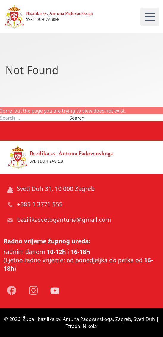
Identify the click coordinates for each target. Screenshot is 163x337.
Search (76, 118)
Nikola (90, 326)
